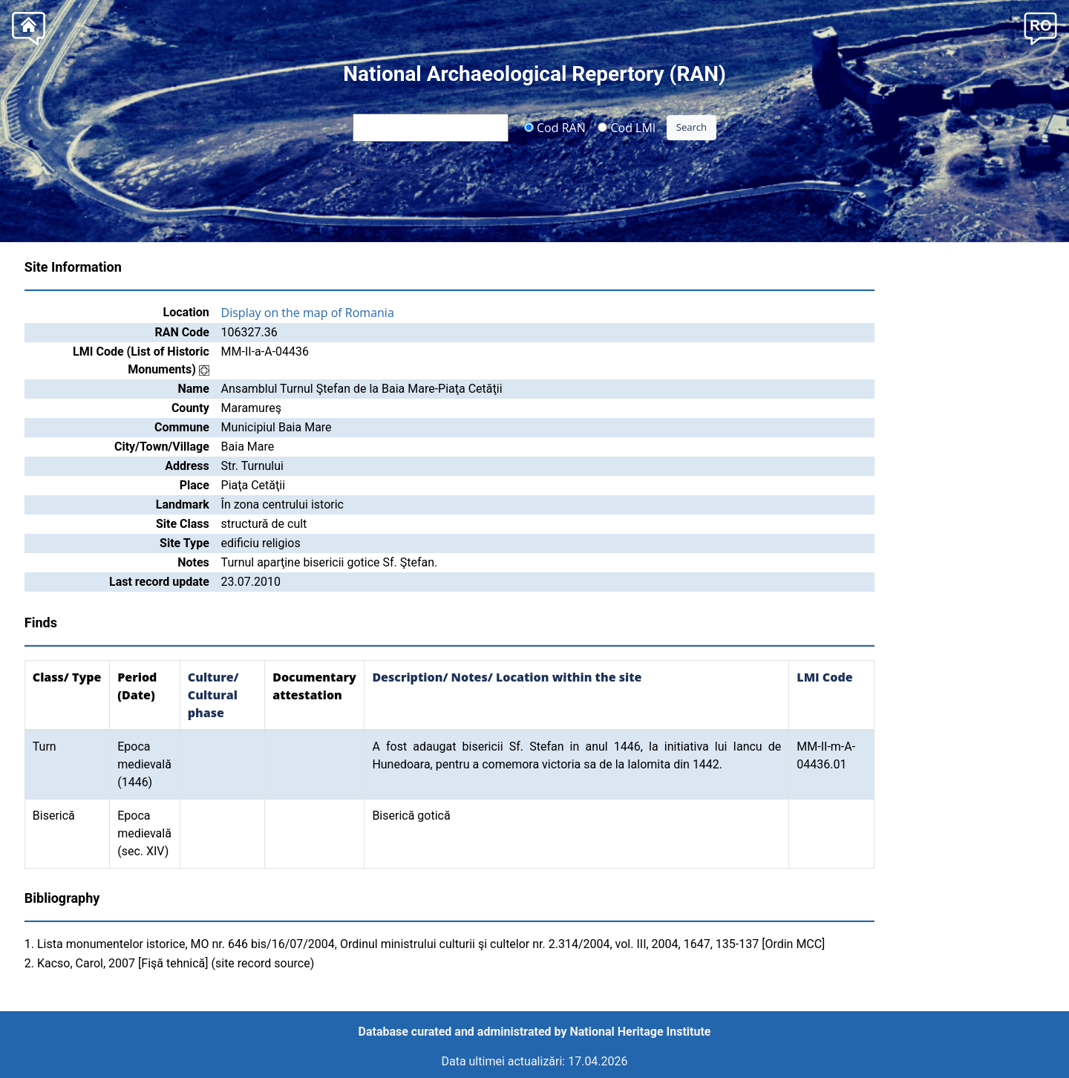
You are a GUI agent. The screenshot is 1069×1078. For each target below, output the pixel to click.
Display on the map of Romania (307, 312)
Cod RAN (555, 127)
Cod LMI (627, 127)
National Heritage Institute (640, 1032)
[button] (1040, 27)
